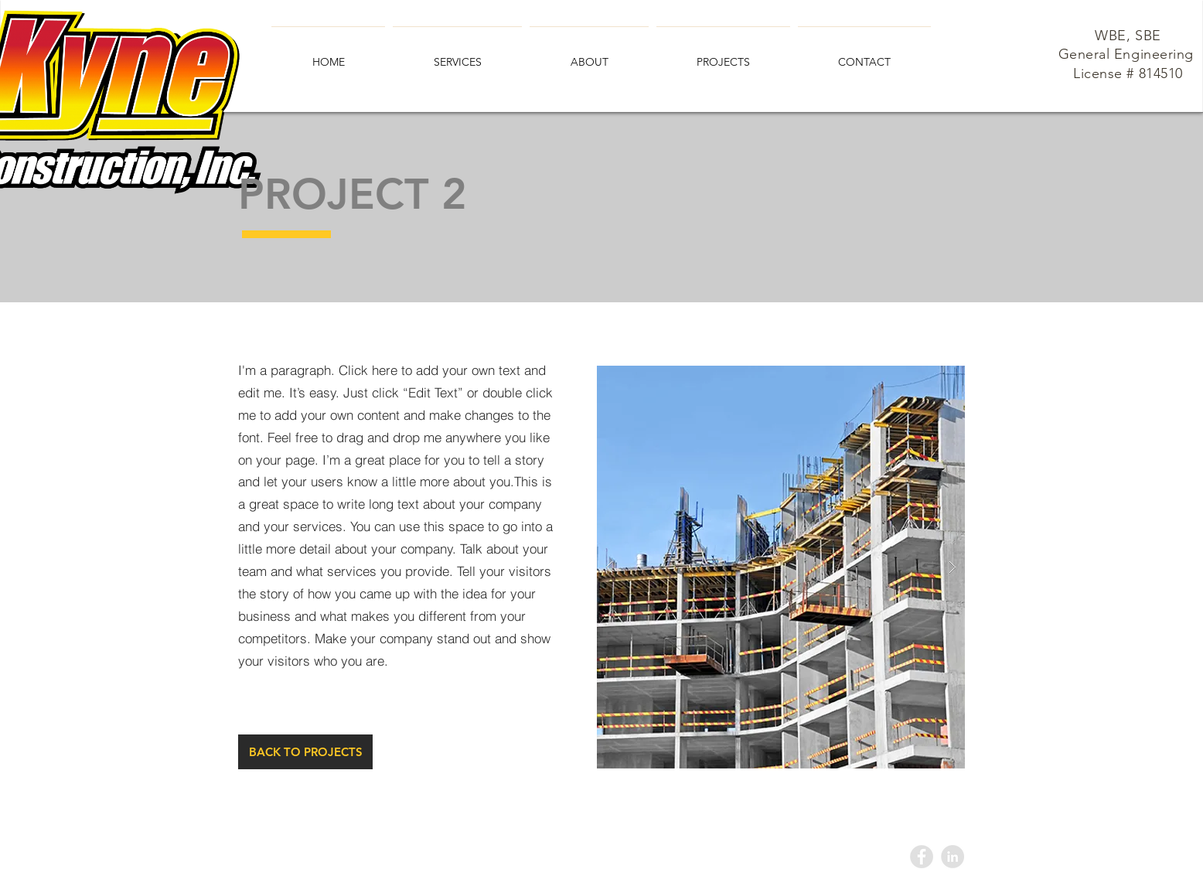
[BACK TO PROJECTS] (305, 751)
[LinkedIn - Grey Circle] (952, 856)
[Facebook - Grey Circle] (921, 856)
